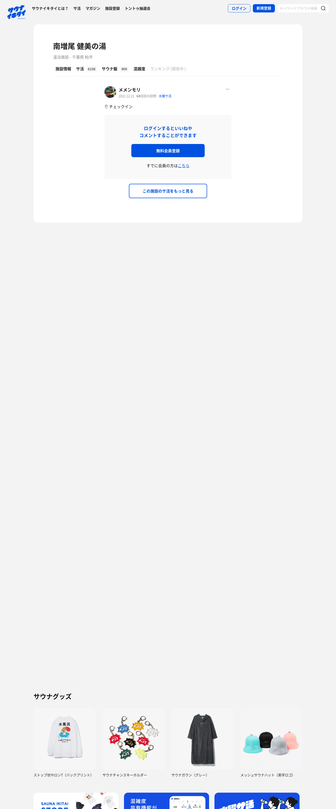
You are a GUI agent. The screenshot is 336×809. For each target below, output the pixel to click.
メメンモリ (130, 89)
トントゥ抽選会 (137, 8)
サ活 (77, 8)
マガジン (93, 8)
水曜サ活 (165, 95)
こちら (184, 165)
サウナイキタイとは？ (50, 8)
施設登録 (112, 8)
